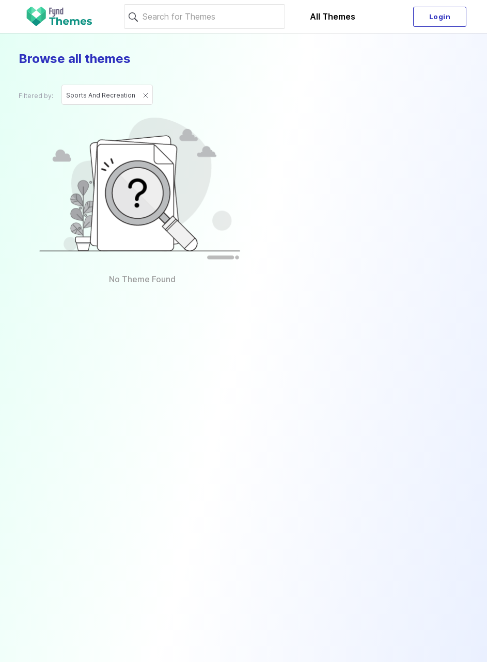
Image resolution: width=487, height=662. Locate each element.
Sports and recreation (107, 95)
